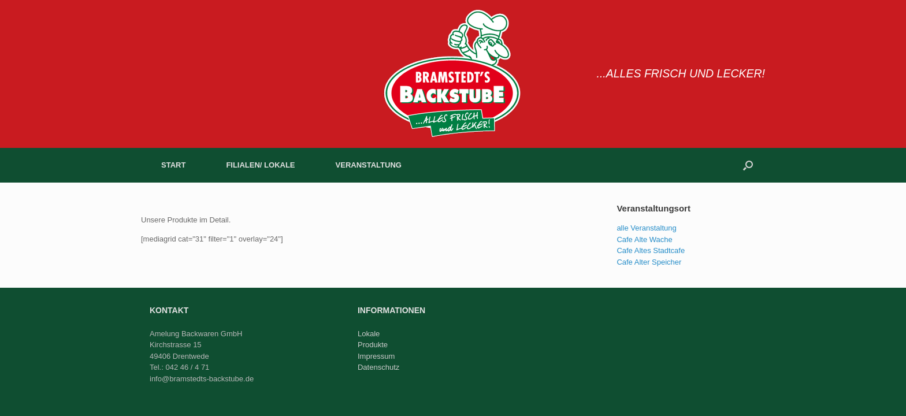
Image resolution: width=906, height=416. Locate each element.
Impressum (376, 356)
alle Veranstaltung (646, 228)
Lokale (369, 333)
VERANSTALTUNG (369, 165)
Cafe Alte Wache (644, 239)
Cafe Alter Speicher (649, 262)
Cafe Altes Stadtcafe (651, 250)
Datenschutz (378, 367)
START (173, 165)
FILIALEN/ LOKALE (260, 165)
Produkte (373, 344)
